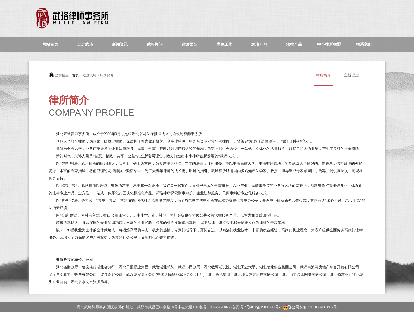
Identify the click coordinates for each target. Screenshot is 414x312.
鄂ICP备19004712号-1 (265, 307)
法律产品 (294, 44)
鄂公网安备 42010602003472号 (310, 307)
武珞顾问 (155, 44)
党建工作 (224, 44)
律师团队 (189, 44)
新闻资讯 (120, 44)
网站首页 (50, 44)
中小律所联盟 (329, 44)
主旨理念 (351, 75)
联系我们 (364, 44)
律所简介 (323, 79)
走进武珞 (85, 44)
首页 (75, 75)
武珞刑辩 (259, 44)
